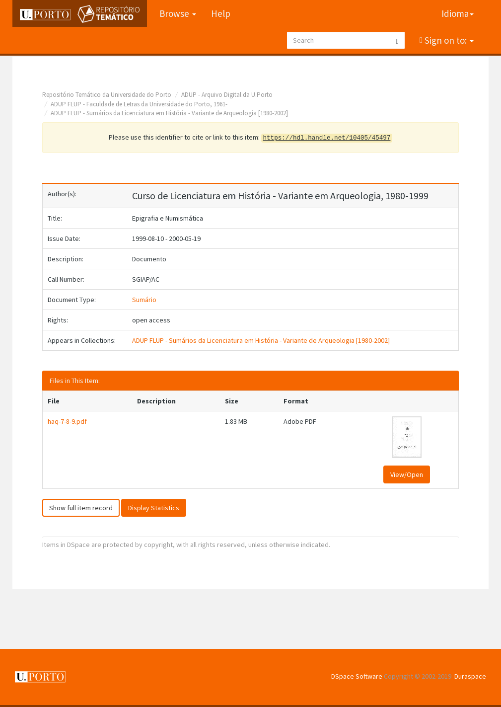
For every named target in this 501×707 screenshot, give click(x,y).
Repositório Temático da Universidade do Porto (106, 94)
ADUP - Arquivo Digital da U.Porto (227, 94)
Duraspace (470, 676)
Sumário (144, 299)
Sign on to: (448, 40)
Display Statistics (153, 507)
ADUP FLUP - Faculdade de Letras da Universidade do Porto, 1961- (139, 104)
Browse (177, 13)
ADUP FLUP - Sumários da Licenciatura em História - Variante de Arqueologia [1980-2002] (169, 113)
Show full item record (81, 507)
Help (220, 13)
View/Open (406, 474)
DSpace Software (356, 676)
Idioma (457, 13)
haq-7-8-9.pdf (67, 421)
